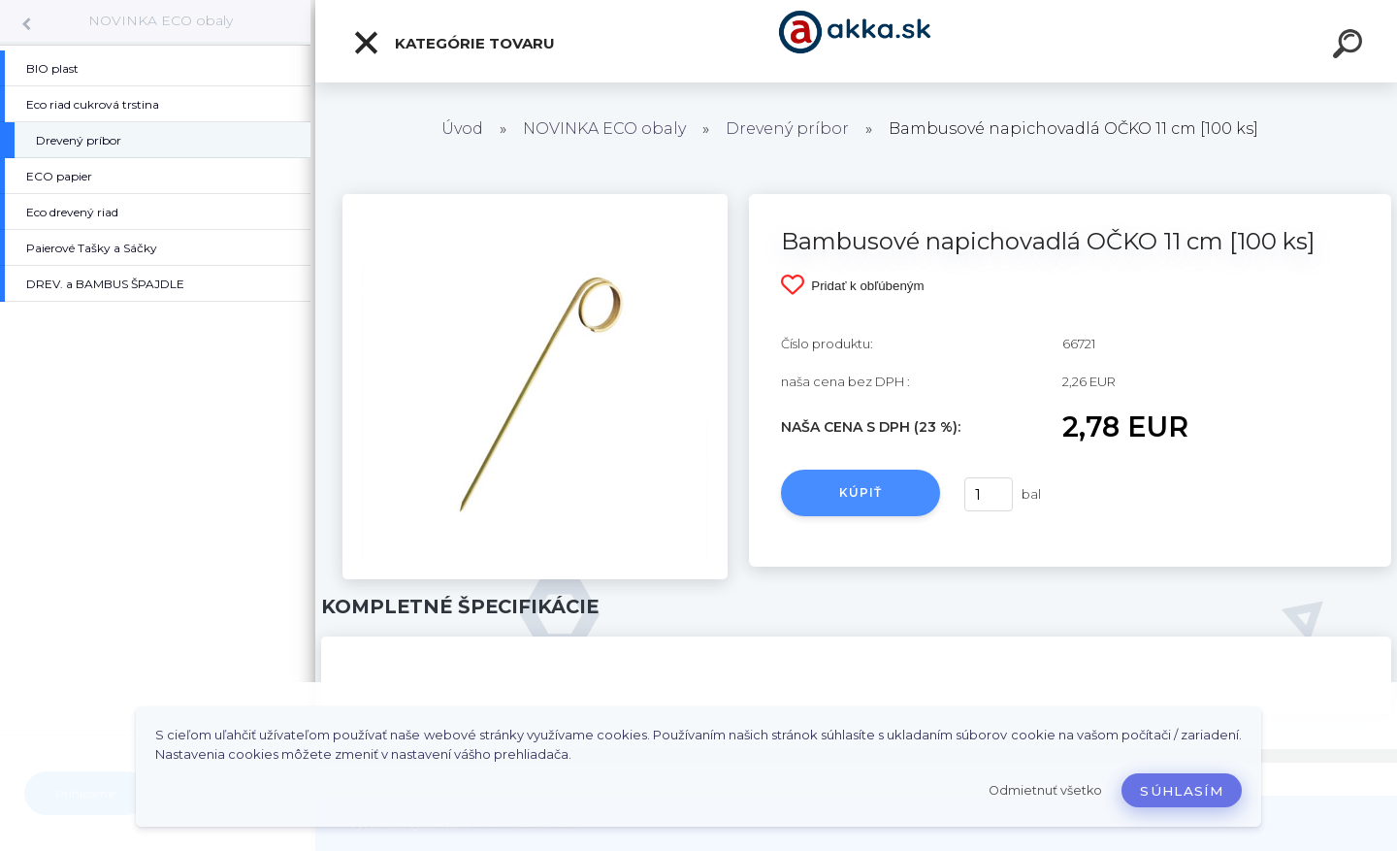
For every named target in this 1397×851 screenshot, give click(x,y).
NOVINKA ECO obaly (160, 20)
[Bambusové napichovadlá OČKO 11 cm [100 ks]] (535, 201)
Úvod (462, 128)
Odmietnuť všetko (1045, 790)
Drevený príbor (787, 128)
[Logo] (856, 41)
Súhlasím (1181, 791)
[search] (1350, 46)
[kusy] (988, 494)
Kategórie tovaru (453, 42)
